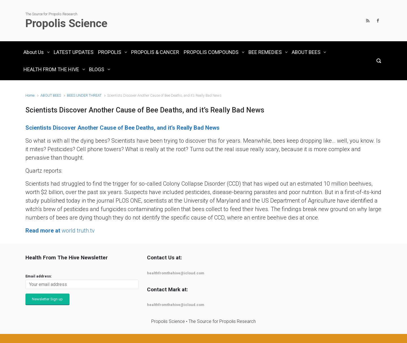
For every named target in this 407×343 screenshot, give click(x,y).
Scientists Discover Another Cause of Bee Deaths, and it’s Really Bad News (122, 127)
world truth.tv (60, 230)
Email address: (38, 276)
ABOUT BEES (50, 95)
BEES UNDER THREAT (84, 95)
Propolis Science (66, 23)
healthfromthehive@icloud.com (175, 273)
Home (29, 95)
